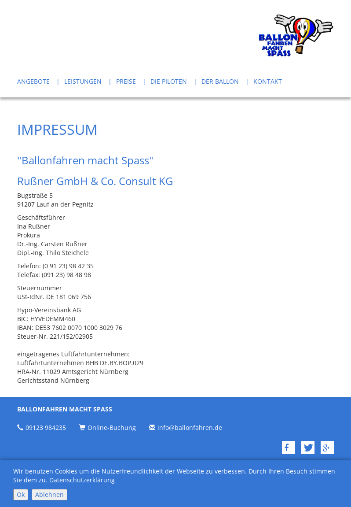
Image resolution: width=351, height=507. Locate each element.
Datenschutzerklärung (82, 480)
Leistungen (83, 81)
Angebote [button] (33, 81)
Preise (126, 81)
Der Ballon (220, 81)
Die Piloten (168, 81)
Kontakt (267, 81)
